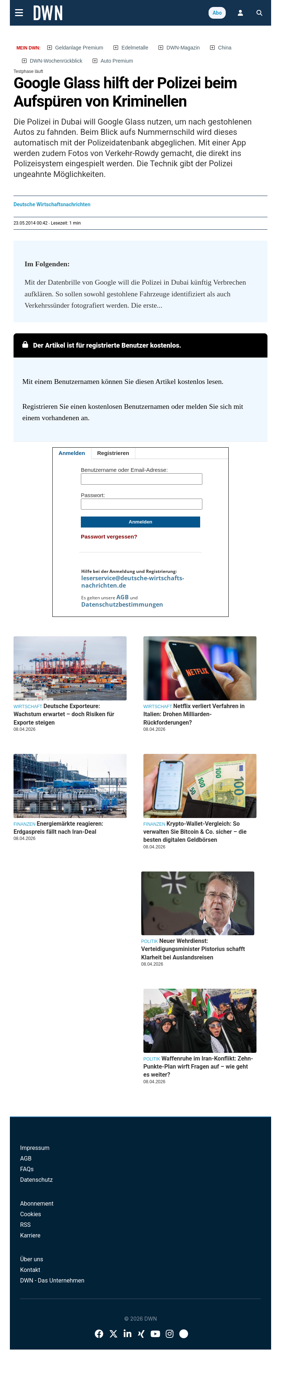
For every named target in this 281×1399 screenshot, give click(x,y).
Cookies (30, 1214)
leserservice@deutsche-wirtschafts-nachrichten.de (132, 581)
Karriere (30, 1235)
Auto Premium (117, 61)
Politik (149, 941)
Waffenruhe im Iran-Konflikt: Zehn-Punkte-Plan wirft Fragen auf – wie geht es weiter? (198, 1066)
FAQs (27, 1169)
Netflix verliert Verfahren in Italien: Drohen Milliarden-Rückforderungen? (194, 714)
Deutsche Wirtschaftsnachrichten (52, 204)
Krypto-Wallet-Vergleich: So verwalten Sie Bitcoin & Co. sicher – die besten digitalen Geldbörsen (195, 832)
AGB (122, 597)
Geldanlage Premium (79, 48)
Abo (217, 13)
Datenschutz (36, 1179)
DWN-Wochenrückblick (56, 61)
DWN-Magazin (183, 48)
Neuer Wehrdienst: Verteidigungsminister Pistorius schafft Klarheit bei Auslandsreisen (193, 949)
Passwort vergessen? (109, 536)
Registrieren (113, 453)
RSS (25, 1224)
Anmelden (72, 453)
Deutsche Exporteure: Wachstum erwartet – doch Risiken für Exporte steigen (64, 714)
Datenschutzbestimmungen (122, 604)
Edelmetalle (134, 48)
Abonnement (36, 1203)
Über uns (31, 1259)
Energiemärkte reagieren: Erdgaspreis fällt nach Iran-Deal (58, 827)
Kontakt (30, 1269)
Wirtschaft (157, 706)
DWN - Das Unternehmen (52, 1280)
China (225, 48)
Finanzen (154, 824)
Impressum (35, 1147)
